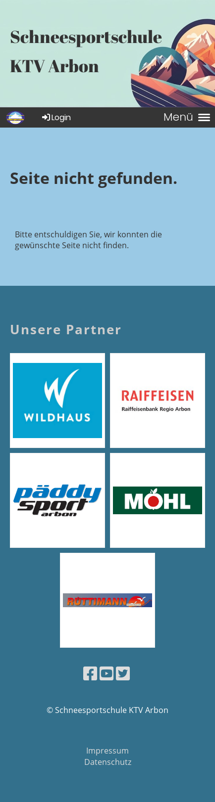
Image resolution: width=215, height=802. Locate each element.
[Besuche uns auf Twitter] (123, 673)
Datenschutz (107, 762)
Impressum (107, 750)
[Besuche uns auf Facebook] (90, 673)
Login (56, 117)
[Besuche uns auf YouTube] (106, 673)
